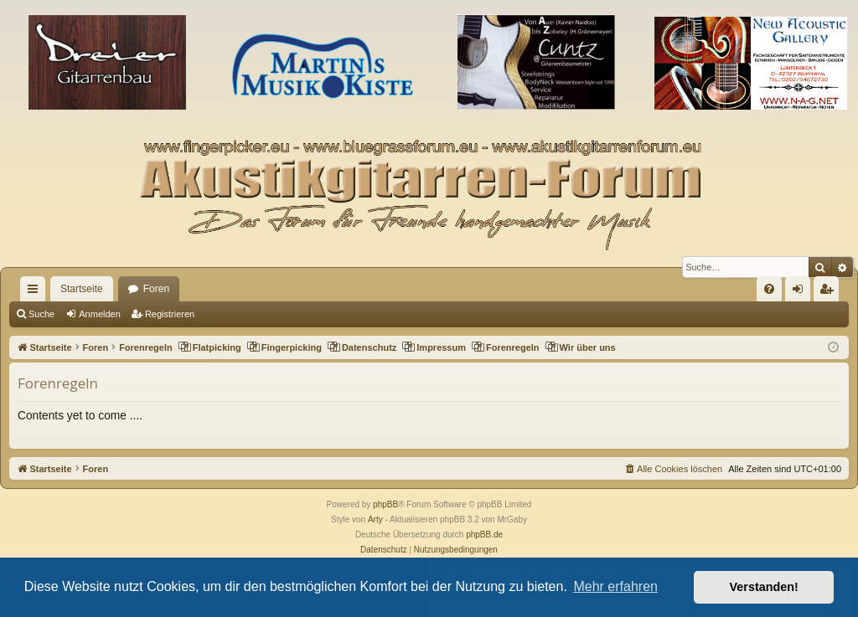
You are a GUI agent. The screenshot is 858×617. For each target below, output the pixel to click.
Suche (41, 314)
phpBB (385, 504)
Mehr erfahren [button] (615, 586)
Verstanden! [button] (764, 587)
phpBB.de (484, 534)
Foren (156, 289)
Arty (375, 519)
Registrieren (169, 314)
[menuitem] (769, 288)
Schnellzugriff (36, 292)
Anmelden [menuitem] (801, 292)
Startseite (81, 289)
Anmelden (100, 314)
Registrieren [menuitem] (830, 292)
